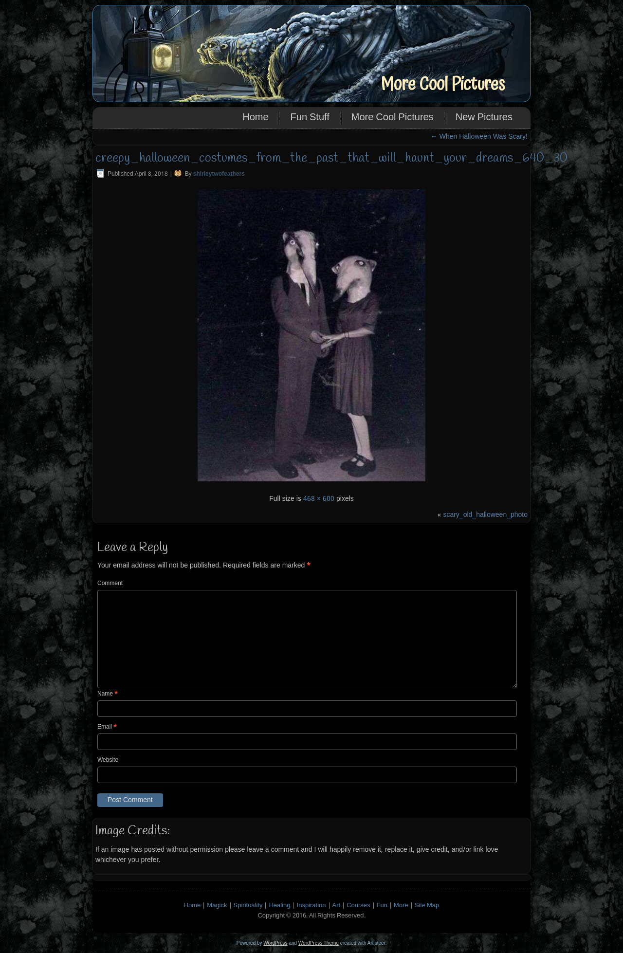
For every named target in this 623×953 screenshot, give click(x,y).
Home (255, 118)
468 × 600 (318, 499)
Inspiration (311, 905)
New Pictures (484, 118)
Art (336, 905)
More (401, 905)
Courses (358, 905)
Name (107, 694)
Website (107, 760)
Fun (382, 905)
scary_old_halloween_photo (485, 515)
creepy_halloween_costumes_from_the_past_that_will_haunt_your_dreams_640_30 (331, 158)
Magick (217, 905)
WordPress (275, 943)
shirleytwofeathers (219, 174)
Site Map (427, 905)
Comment (110, 583)
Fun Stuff (310, 118)
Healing (279, 905)
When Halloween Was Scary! (479, 137)
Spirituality (248, 905)
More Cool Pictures (443, 84)
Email (107, 727)
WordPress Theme (318, 943)
